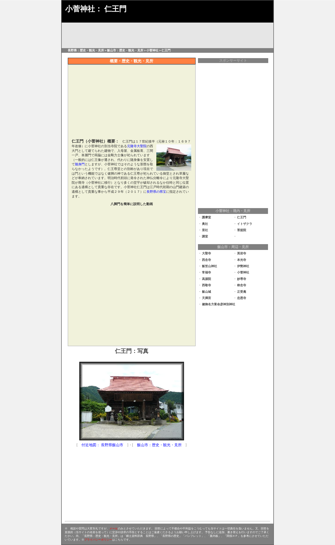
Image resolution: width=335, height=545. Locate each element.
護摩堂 (206, 217)
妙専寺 (241, 279)
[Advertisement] (132, 309)
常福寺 (206, 272)
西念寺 (206, 260)
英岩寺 (241, 253)
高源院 (206, 279)
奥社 (205, 224)
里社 (205, 230)
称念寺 (241, 285)
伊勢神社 (243, 266)
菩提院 (241, 230)
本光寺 (241, 260)
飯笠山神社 (209, 266)
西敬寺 (206, 285)
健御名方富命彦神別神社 (218, 304)
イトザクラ (244, 224)
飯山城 (206, 291)
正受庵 (241, 291)
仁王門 (241, 217)
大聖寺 (206, 253)
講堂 (205, 236)
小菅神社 (243, 272)
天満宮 (206, 298)
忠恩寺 (241, 298)
